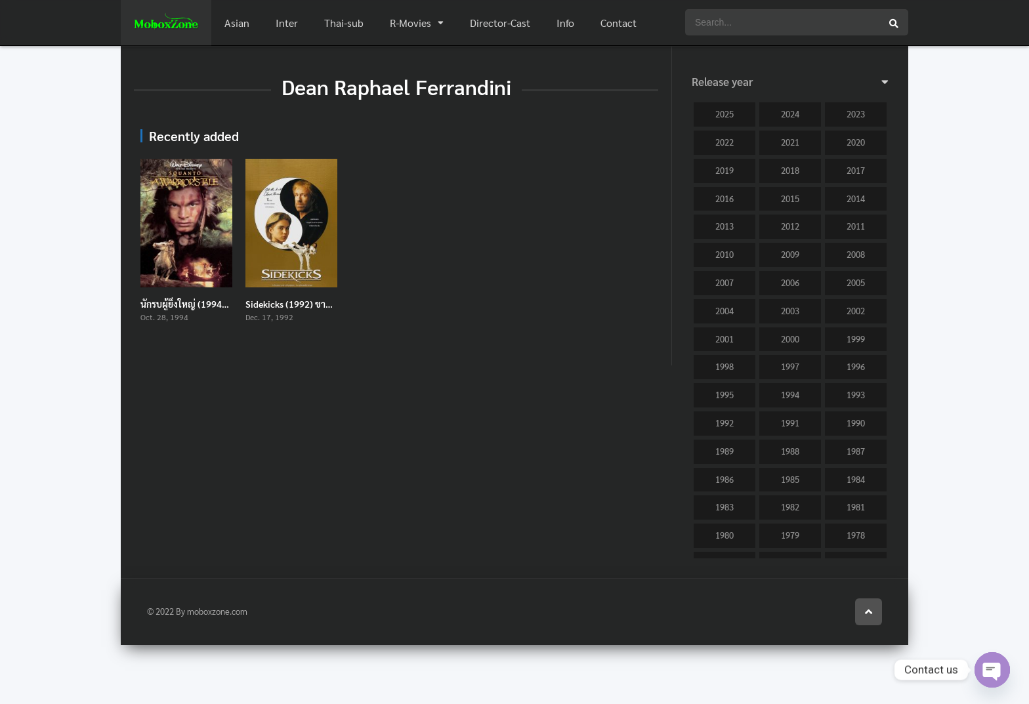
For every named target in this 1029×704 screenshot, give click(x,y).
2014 (856, 198)
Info (565, 23)
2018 (790, 170)
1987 (856, 451)
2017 (856, 170)
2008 (856, 254)
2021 (790, 142)
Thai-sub (344, 23)
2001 (724, 338)
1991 (790, 422)
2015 (790, 198)
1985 (790, 479)
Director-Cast (500, 23)
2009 (790, 254)
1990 (856, 422)
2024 (790, 113)
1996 (856, 366)
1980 (724, 535)
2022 (724, 142)
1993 (856, 394)
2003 (790, 310)
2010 (724, 254)
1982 (790, 506)
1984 (856, 479)
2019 (724, 170)
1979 (790, 535)
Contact (618, 23)
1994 (790, 394)
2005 (856, 282)
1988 (790, 451)
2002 (856, 310)
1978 (856, 535)
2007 (724, 282)
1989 (724, 451)
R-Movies (410, 23)
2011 (856, 226)
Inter (287, 23)
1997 (790, 366)
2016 (724, 198)
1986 (724, 479)
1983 (724, 506)
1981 (856, 506)
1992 (724, 422)
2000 (790, 338)
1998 (724, 366)
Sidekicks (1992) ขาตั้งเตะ (297, 304)
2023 (856, 113)
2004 (724, 310)
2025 (724, 113)
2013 (724, 226)
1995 (724, 394)
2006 (790, 282)
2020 (856, 142)
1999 (856, 338)
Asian (236, 23)
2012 (790, 226)
